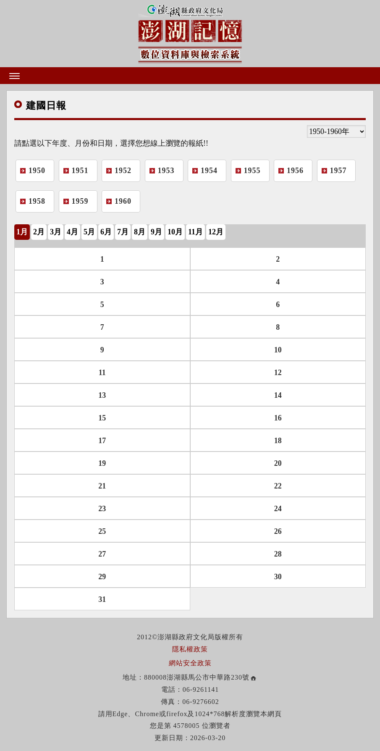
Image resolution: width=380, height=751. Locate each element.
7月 (122, 232)
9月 (156, 232)
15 (102, 418)
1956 (295, 170)
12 (278, 372)
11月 (195, 232)
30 (278, 576)
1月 (22, 232)
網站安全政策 (190, 663)
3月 (55, 232)
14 (278, 395)
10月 (175, 232)
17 (102, 440)
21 (102, 486)
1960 (123, 201)
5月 (89, 232)
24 (278, 508)
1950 (37, 170)
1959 (80, 201)
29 (102, 576)
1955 (252, 170)
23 (102, 508)
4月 (72, 232)
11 (102, 372)
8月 (139, 232)
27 (102, 554)
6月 (106, 232)
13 (102, 395)
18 (278, 440)
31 (102, 599)
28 (278, 554)
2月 (39, 232)
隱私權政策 (190, 649)
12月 (215, 232)
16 (278, 418)
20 (278, 463)
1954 (209, 170)
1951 (80, 170)
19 (102, 463)
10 (278, 350)
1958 (37, 201)
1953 (166, 170)
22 (278, 486)
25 (102, 531)
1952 (123, 170)
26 (278, 531)
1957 (338, 170)
